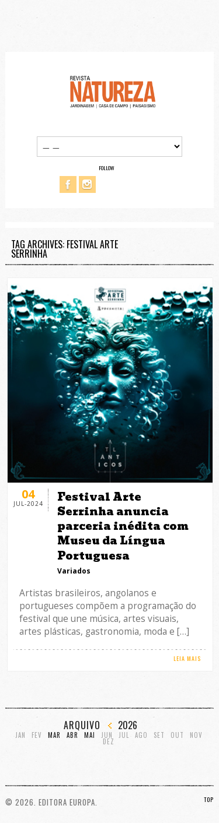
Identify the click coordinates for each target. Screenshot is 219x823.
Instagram (87, 184)
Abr (72, 735)
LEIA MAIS (187, 658)
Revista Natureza (112, 91)
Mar (54, 735)
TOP (209, 799)
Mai (89, 735)
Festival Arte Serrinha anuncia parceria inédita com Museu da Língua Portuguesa (123, 526)
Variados (74, 571)
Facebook (68, 184)
